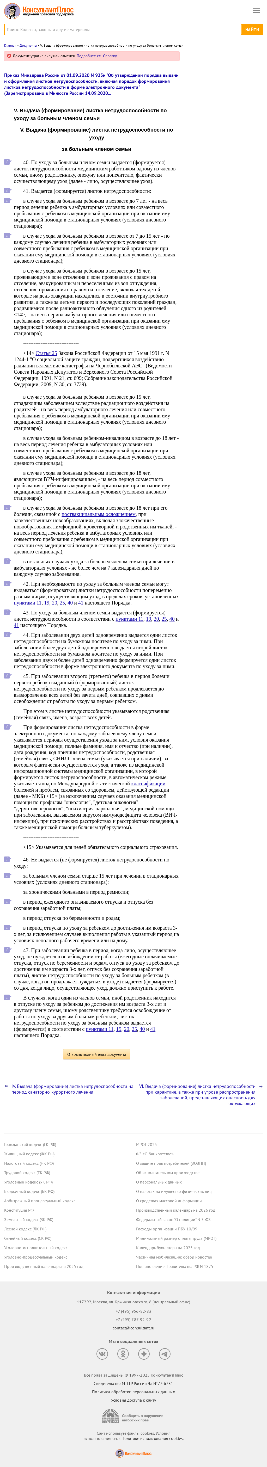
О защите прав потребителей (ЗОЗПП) (171, 1163)
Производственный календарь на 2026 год (175, 1210)
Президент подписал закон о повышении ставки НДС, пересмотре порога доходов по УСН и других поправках (222, 164)
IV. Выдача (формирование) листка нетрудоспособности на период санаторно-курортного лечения (72, 1089)
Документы (28, 45)
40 (70, 603)
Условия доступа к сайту (133, 1400)
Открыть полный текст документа (96, 1054)
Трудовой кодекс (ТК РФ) (27, 1172)
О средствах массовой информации (169, 1200)
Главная (10, 45)
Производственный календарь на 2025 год (43, 1266)
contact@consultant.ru (133, 1327)
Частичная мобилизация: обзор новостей (174, 1257)
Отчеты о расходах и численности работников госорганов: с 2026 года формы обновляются (221, 104)
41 (80, 603)
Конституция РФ (19, 1210)
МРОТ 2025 (146, 1144)
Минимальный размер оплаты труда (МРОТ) (176, 1238)
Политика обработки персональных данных (133, 1391)
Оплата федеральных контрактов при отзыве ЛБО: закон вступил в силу (222, 79)
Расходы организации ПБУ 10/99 (166, 1228)
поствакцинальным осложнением (99, 514)
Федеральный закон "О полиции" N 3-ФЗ (173, 1219)
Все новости (201, 183)
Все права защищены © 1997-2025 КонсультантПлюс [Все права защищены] (133, 1375)
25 (62, 603)
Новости (208, 57)
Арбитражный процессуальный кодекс (39, 1200)
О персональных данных (159, 1182)
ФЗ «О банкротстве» (155, 1153)
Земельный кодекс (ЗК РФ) (28, 1219)
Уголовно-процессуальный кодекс (35, 1257)
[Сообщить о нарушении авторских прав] (133, 1416)
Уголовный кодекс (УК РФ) (28, 1182)
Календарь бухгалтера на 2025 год (168, 1247)
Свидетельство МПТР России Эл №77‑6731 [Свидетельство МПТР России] (133, 1383)
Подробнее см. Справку (97, 55)
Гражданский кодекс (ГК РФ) (30, 1144)
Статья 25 (46, 353)
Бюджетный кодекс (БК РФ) (29, 1191)
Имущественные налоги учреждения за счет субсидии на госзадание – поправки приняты (222, 133)
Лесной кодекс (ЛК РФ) (25, 1228)
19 (46, 603)
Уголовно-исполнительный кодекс (36, 1247)
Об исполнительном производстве (167, 1172)
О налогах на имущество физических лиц (174, 1191)
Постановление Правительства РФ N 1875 (174, 1266)
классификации (148, 783)
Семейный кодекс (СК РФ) (27, 1238)
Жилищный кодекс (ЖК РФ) (29, 1153)
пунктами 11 (27, 603)
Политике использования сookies (152, 1438)
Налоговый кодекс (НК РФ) (29, 1163)
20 (54, 603)
